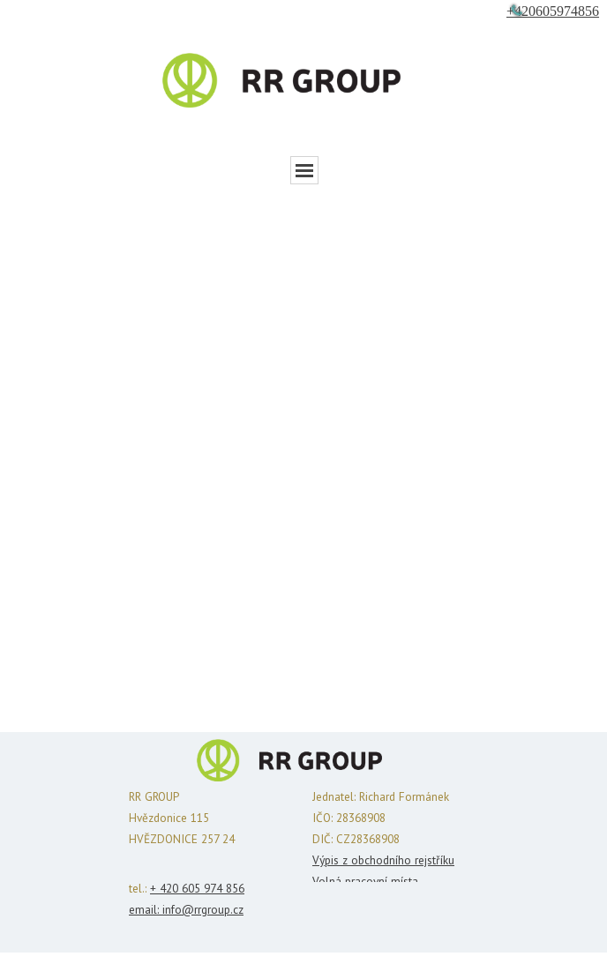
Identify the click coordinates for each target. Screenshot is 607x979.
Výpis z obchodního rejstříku (383, 860)
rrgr (202, 909)
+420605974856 (552, 11)
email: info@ (161, 909)
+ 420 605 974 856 (197, 888)
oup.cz (227, 909)
